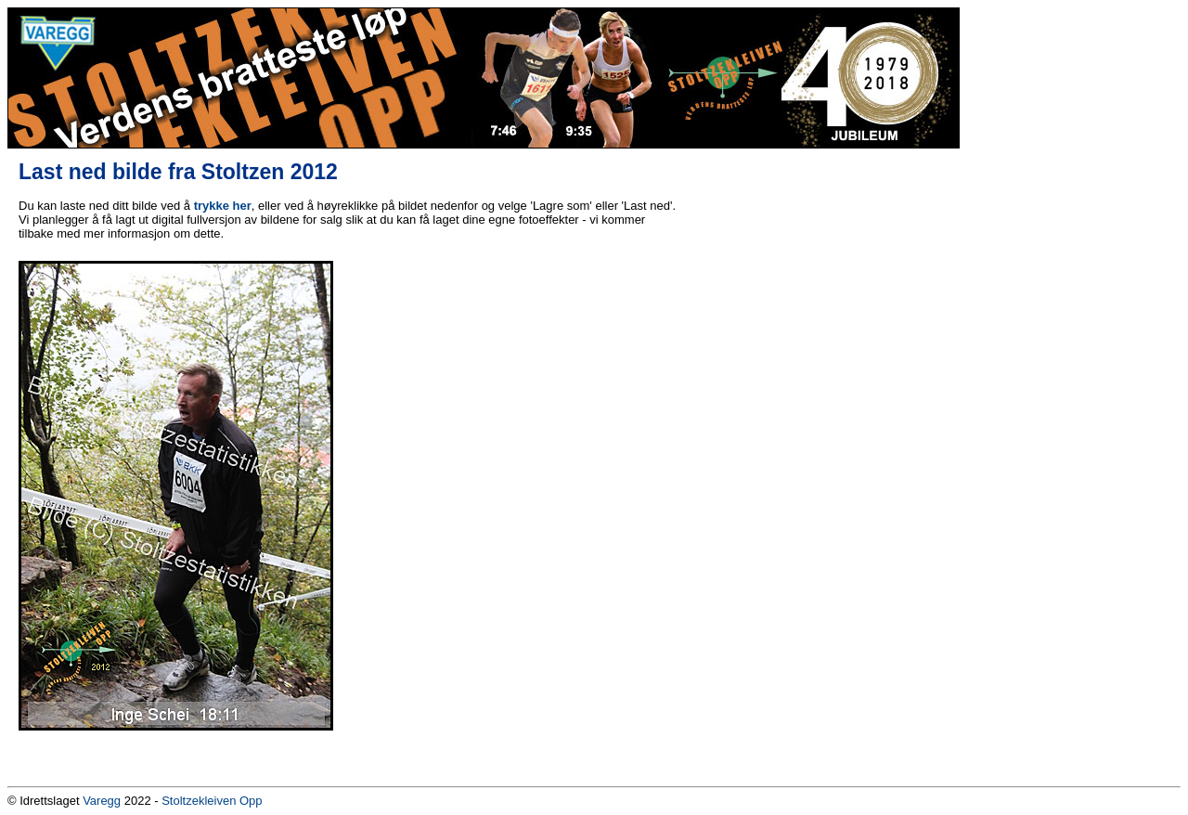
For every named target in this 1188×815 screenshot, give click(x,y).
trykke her (223, 206)
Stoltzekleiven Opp (211, 801)
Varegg (102, 801)
